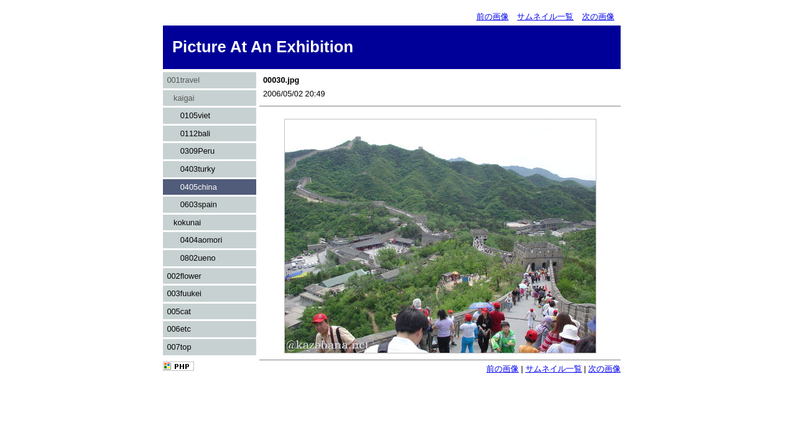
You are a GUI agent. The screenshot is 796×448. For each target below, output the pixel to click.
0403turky (191, 169)
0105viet (188, 115)
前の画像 (492, 16)
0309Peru (191, 151)
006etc (178, 329)
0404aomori (194, 240)
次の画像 (598, 16)
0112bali (188, 133)
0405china (191, 187)
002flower (184, 276)
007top (179, 347)
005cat (178, 311)
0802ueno (191, 258)
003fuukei (184, 293)
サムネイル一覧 (545, 16)
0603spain (191, 204)
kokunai (184, 222)
